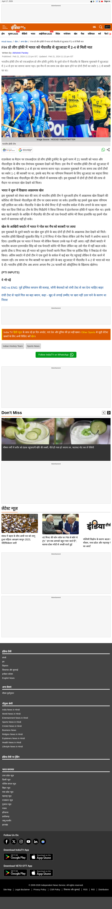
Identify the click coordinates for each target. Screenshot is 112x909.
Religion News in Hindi (12, 734)
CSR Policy (55, 889)
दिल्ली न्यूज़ (6, 779)
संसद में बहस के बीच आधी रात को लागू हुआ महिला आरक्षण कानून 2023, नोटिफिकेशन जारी (18, 520)
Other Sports (88, 332)
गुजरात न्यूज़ (6, 804)
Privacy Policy (39, 889)
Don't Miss (11, 412)
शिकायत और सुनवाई (10, 670)
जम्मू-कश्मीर (6, 820)
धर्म (99, 33)
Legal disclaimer (22, 889)
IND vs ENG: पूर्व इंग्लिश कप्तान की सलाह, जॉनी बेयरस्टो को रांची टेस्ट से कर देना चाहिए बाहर (52, 287)
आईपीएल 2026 (45, 33)
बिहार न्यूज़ (6, 788)
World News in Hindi (11, 714)
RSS (85, 889)
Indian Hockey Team (13, 346)
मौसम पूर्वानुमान (8, 693)
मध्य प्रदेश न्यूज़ (7, 792)
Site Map (7, 889)
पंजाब (4, 808)
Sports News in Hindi (11, 722)
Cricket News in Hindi (12, 726)
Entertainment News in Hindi (15, 718)
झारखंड (5, 825)
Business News (9, 730)
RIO (93, 889)
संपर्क (4, 657)
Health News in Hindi (11, 742)
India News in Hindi (11, 709)
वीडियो (24, 33)
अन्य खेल (24, 41)
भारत (33, 33)
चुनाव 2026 (13, 33)
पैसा (82, 33)
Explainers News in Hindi (13, 738)
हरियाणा (5, 812)
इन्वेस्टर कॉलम (7, 674)
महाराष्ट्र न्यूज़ (6, 796)
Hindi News (6, 41)
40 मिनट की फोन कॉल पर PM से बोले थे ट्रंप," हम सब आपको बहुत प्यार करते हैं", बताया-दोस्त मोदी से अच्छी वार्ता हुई (60, 520)
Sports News (33, 346)
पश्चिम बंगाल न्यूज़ (9, 784)
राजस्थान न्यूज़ (7, 800)
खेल (75, 33)
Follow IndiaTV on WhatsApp (56, 355)
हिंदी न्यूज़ (17, 332)
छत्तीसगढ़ (5, 816)
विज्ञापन (5, 666)
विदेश (58, 33)
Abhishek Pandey (20, 53)
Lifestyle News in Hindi (12, 746)
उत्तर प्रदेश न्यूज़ (8, 775)
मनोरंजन (67, 33)
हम (3, 661)
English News (8, 678)
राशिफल (91, 33)
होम (3, 33)
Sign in (107, 1)
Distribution (103, 889)
